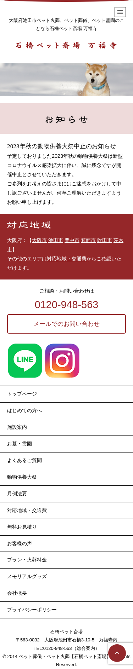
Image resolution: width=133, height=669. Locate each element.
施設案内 (17, 427)
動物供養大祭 (22, 477)
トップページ (22, 394)
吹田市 (104, 240)
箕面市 (88, 240)
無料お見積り (22, 527)
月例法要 (17, 493)
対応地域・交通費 (67, 258)
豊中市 (72, 240)
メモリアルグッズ (27, 576)
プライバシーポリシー (32, 609)
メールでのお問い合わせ (66, 323)
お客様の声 (19, 543)
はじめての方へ (24, 410)
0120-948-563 (66, 304)
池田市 (55, 240)
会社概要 (17, 593)
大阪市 (39, 240)
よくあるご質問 (24, 460)
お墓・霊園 (19, 443)
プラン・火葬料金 (27, 560)
